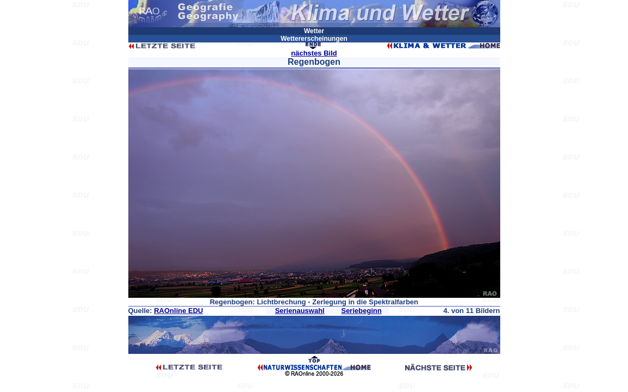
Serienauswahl (300, 311)
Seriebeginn (361, 311)
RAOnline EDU (178, 311)
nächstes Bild (314, 53)
